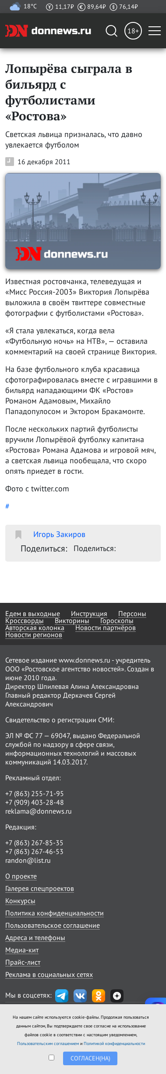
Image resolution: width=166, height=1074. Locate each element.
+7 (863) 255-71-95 (34, 793)
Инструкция (89, 613)
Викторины (72, 620)
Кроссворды (24, 620)
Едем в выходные (32, 613)
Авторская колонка (34, 627)
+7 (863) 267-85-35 (34, 842)
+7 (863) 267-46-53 (34, 851)
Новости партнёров (105, 627)
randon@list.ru (28, 860)
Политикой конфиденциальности (114, 1043)
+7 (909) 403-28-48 (34, 802)
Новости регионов (33, 634)
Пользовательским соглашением (48, 1043)
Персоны (132, 613)
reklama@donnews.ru (38, 811)
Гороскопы (117, 620)
